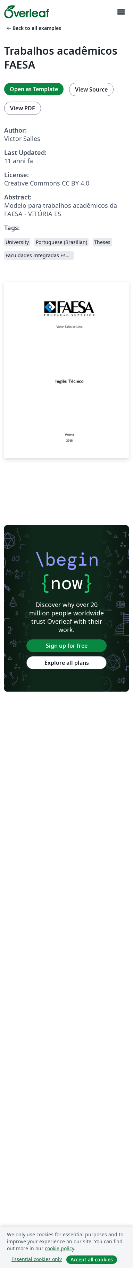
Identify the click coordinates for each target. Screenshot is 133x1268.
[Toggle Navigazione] (121, 12)
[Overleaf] (26, 12)
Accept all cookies (91, 1259)
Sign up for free (67, 645)
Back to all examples (33, 28)
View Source (91, 89)
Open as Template (34, 89)
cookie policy (59, 1248)
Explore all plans (66, 663)
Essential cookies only (36, 1259)
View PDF (22, 108)
